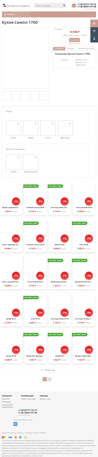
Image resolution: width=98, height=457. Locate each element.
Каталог (10, 14)
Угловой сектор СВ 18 (35, 244)
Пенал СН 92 (60, 244)
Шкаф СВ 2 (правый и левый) (38, 356)
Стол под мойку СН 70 (60, 319)
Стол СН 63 (83, 244)
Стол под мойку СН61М (60, 207)
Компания (7, 396)
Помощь (44, 396)
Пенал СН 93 (11, 356)
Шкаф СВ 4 (59, 356)
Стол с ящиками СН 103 (11, 282)
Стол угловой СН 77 (35, 282)
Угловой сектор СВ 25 (35, 207)
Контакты (6, 399)
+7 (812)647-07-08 (86, 6)
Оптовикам (6, 402)
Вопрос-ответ (45, 399)
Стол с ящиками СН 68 (11, 244)
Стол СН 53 (35, 319)
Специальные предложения (7, 406)
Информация (27, 396)
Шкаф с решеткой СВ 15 (12, 207)
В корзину (74, 40)
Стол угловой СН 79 (84, 207)
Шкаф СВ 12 (11, 319)
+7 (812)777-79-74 (86, 4)
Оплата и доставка (28, 399)
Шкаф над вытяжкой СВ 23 (62, 282)
